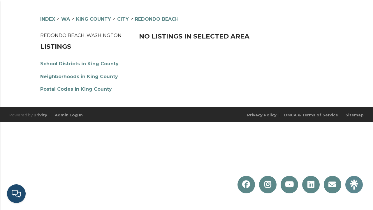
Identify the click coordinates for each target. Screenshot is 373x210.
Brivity (40, 115)
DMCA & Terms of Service (311, 115)
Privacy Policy (262, 115)
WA (65, 19)
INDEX (47, 19)
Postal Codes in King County (76, 89)
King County (93, 19)
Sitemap (355, 115)
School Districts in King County (79, 63)
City (123, 19)
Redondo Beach (157, 19)
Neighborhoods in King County (79, 76)
